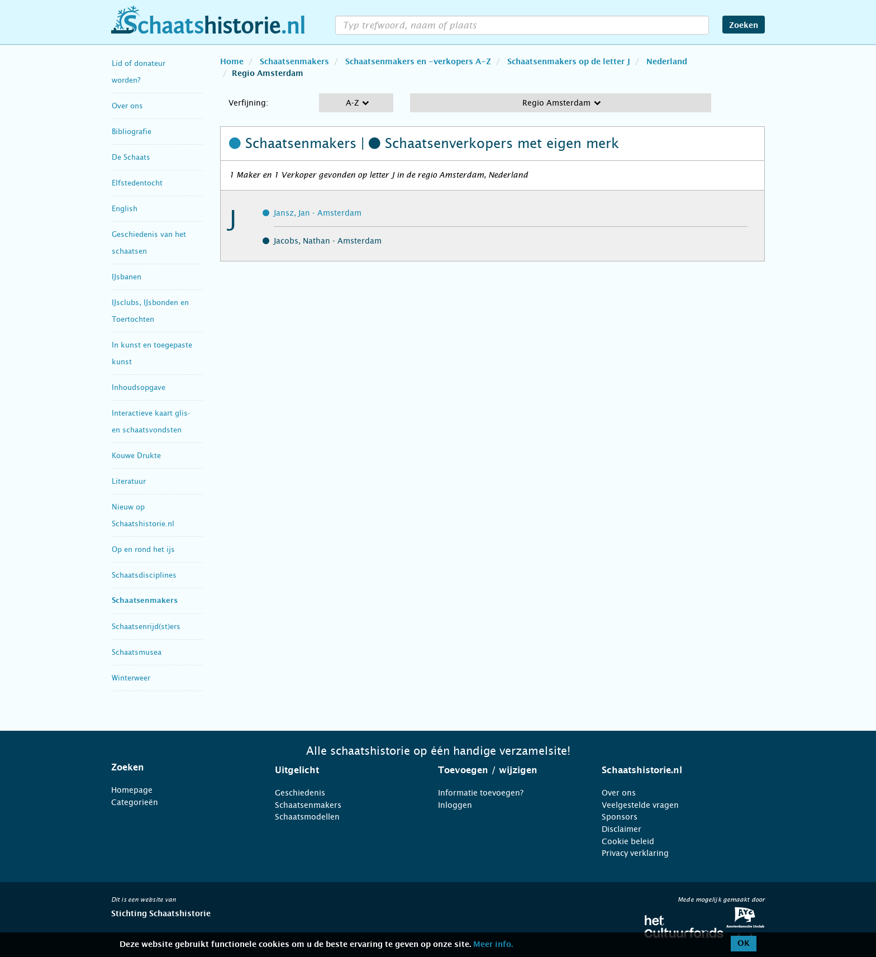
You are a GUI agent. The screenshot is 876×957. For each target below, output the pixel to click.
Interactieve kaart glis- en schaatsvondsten (151, 421)
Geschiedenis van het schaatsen (149, 242)
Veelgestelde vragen (640, 805)
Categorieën (134, 802)
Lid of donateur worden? (138, 71)
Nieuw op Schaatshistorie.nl (143, 515)
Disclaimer (621, 829)
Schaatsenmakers (145, 600)
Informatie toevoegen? (480, 792)
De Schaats (131, 157)
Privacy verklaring (635, 853)
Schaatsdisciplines (144, 575)
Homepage (132, 789)
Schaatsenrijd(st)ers (146, 626)
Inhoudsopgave (138, 387)
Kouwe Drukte (136, 455)
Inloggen (455, 805)
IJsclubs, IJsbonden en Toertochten (150, 310)
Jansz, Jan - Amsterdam (317, 212)
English (124, 208)
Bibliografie (131, 131)
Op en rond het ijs (143, 549)
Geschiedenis (300, 792)
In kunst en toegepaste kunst (152, 353)
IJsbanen (126, 277)
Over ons (127, 106)
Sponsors (619, 816)
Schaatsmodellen (307, 816)
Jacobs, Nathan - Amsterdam (328, 240)
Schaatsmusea (136, 652)
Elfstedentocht (137, 183)
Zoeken (743, 26)
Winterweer (131, 678)
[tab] (179, 768)
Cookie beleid (628, 841)
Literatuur (129, 481)
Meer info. (493, 945)
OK (743, 944)
